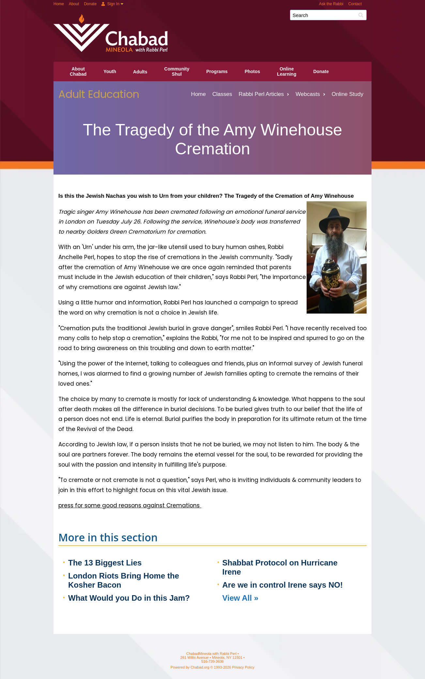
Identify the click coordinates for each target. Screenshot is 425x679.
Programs (217, 71)
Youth (109, 71)
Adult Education (98, 94)
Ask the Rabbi (331, 4)
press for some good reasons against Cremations (129, 505)
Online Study (347, 94)
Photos (252, 71)
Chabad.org (199, 667)
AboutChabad (78, 71)
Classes (222, 94)
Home (58, 4)
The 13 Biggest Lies (105, 562)
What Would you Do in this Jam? (129, 598)
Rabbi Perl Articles (263, 94)
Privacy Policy (243, 667)
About (74, 4)
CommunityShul (177, 71)
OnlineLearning (286, 71)
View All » (240, 598)
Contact (355, 4)
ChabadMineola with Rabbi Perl (215, 17)
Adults (140, 71)
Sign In (110, 4)
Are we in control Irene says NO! (282, 584)
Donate (90, 4)
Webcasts (310, 94)
